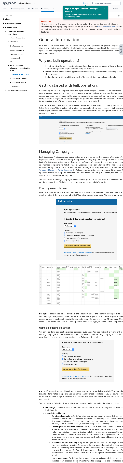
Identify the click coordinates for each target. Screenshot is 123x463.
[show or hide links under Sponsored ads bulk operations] (17, 32)
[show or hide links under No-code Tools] (9, 27)
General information (20, 74)
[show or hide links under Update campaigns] (15, 50)
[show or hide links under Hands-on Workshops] (11, 23)
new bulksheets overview (108, 26)
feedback (121, 49)
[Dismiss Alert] (105, 8)
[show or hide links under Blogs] (5, 19)
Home (5, 9)
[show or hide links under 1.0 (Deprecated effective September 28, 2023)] (19, 68)
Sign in (85, 3)
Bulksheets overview (17, 38)
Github (115, 9)
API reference (33, 9)
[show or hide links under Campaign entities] (15, 54)
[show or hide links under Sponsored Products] (18, 78)
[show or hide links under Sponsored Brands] (17, 82)
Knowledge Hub (47, 9)
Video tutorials (15, 58)
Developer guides (17, 9)
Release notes (17, 86)
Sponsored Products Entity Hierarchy (55, 170)
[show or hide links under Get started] (12, 42)
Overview (8, 15)
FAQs (11, 62)
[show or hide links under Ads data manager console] (15, 90)
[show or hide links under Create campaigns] (15, 46)
